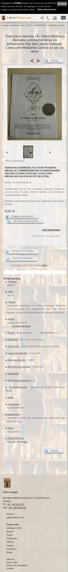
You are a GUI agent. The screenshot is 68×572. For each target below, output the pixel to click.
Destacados (11, 538)
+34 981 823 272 (15, 504)
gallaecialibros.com (15, 517)
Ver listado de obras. (21, 326)
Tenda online (12, 524)
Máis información (47, 9)
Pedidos (10, 545)
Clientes (10, 542)
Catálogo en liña (17, 25)
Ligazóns (10, 559)
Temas (9, 535)
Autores (10, 531)
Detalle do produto (56, 25)
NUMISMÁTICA (41, 25)
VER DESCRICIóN (51, 230)
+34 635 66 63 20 (17, 507)
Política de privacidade (16, 565)
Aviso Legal (11, 562)
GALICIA (29, 25)
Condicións (11, 549)
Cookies (10, 568)
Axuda (9, 552)
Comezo (5, 25)
